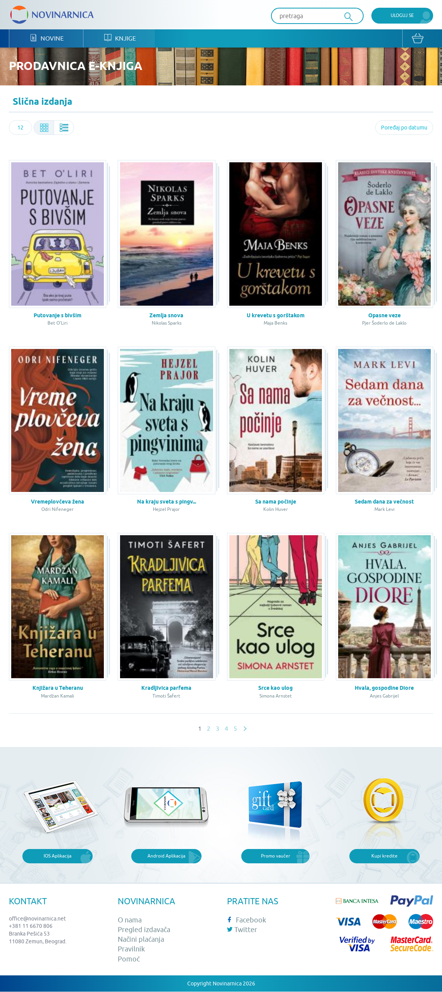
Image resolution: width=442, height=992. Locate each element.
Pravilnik (131, 950)
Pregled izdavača (144, 930)
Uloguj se (402, 15)
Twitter (242, 930)
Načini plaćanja (141, 940)
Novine (47, 39)
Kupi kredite (384, 856)
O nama (130, 920)
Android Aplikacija (166, 856)
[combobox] (20, 128)
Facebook (246, 920)
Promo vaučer (275, 856)
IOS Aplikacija (57, 856)
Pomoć (129, 959)
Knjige (120, 39)
